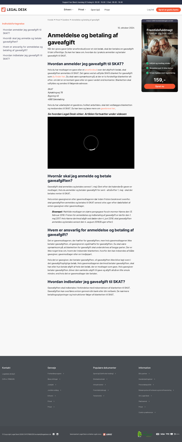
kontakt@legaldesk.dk (43, 434)
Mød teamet (143, 401)
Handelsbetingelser (145, 379)
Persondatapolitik (145, 385)
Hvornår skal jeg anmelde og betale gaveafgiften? (22, 40)
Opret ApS (95, 9)
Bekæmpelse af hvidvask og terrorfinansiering (155, 390)
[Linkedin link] (57, 434)
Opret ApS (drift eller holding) (103, 373)
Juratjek (51, 385)
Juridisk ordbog (53, 390)
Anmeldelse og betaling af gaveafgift (85, 20)
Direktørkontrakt (99, 379)
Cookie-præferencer (146, 412)
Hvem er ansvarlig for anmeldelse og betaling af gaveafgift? (23, 48)
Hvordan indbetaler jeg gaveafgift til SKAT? (22, 57)
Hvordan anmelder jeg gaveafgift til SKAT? (22, 31)
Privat (81, 9)
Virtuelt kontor (98, 385)
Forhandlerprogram (54, 373)
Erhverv (68, 9)
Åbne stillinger (53, 379)
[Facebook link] (54, 434)
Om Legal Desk (144, 396)
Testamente (97, 396)
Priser (107, 9)
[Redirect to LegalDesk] (107, 434)
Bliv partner (143, 373)
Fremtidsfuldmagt (99, 390)
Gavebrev (65, 20)
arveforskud (91, 69)
